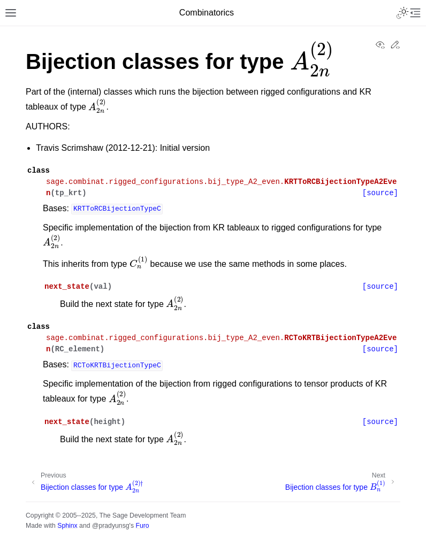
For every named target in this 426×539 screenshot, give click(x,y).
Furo (142, 525)
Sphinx (67, 525)
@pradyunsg (111, 525)
